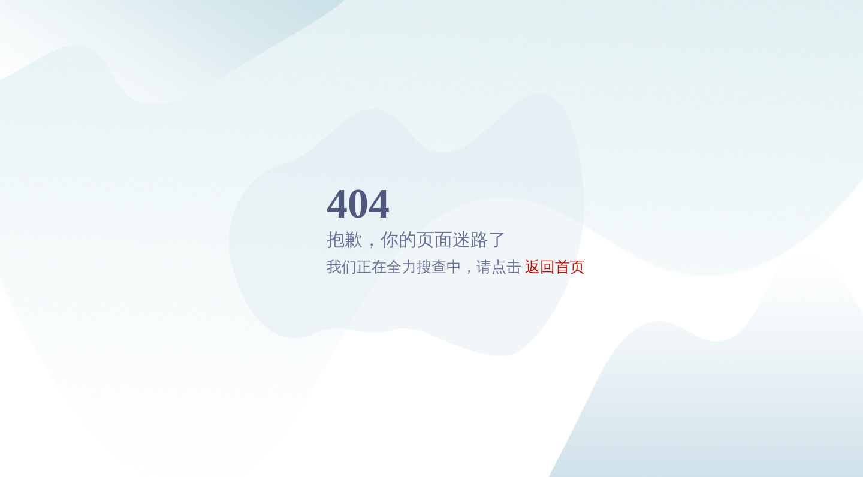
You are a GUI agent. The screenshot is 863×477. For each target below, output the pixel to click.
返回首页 (555, 267)
